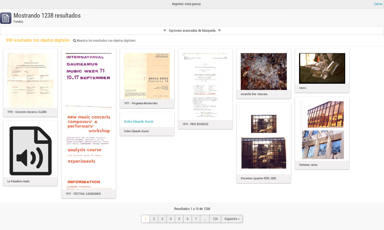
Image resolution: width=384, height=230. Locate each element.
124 (215, 219)
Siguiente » (231, 219)
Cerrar (378, 4)
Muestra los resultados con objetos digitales (104, 41)
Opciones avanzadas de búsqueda (192, 30)
